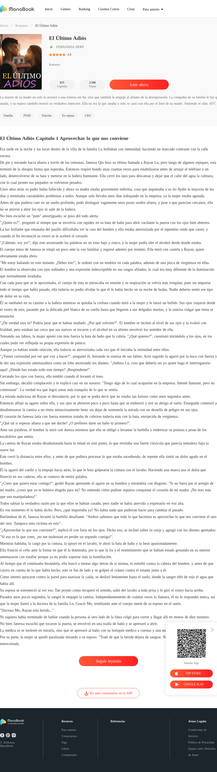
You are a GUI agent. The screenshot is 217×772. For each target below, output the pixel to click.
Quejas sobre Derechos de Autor (202, 752)
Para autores (69, 729)
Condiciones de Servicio (197, 733)
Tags (64, 742)
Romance (21, 25)
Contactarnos (69, 736)
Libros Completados (69, 752)
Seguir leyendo (108, 661)
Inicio (4, 25)
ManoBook (6, 746)
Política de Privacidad (201, 742)
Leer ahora (139, 84)
